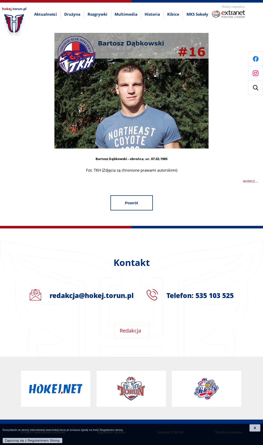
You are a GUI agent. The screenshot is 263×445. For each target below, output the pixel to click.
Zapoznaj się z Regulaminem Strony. (32, 440)
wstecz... (250, 180)
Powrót (131, 203)
